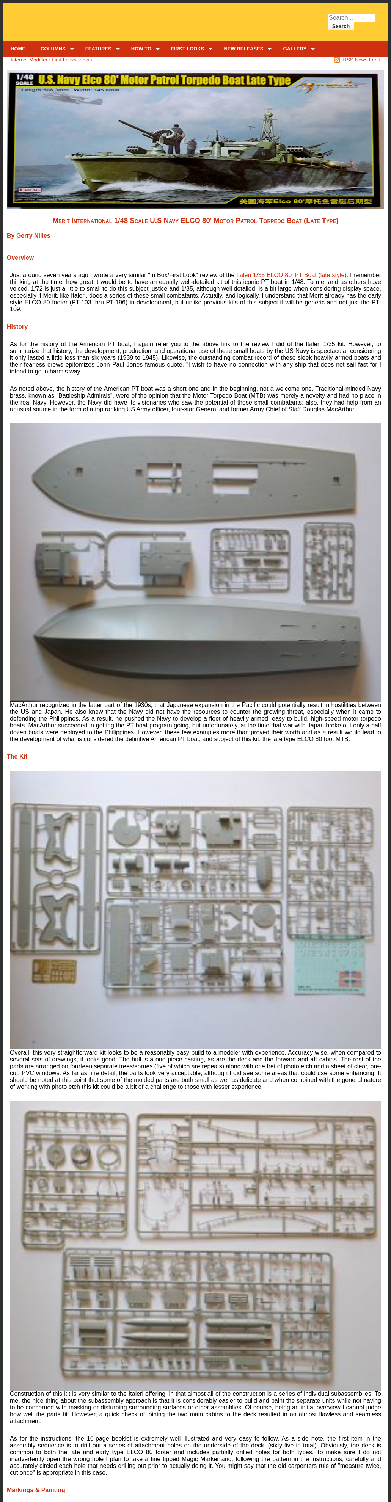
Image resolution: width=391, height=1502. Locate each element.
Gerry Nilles (33, 235)
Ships (85, 60)
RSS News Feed (361, 60)
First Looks (64, 60)
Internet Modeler (30, 60)
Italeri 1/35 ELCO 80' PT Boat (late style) (291, 275)
